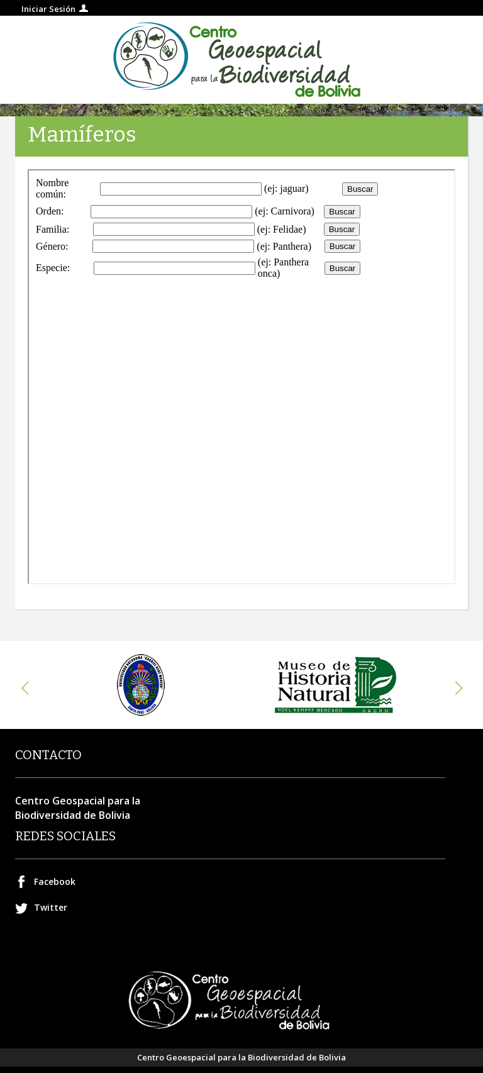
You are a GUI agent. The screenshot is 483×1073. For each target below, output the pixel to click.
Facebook (54, 881)
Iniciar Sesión (48, 8)
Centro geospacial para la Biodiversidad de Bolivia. (241, 59)
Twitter (50, 907)
